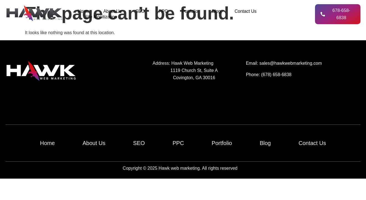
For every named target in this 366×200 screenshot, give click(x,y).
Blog (216, 11)
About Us (112, 11)
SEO (140, 11)
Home (84, 11)
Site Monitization (101, 16)
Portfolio (190, 11)
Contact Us (245, 11)
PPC (163, 11)
